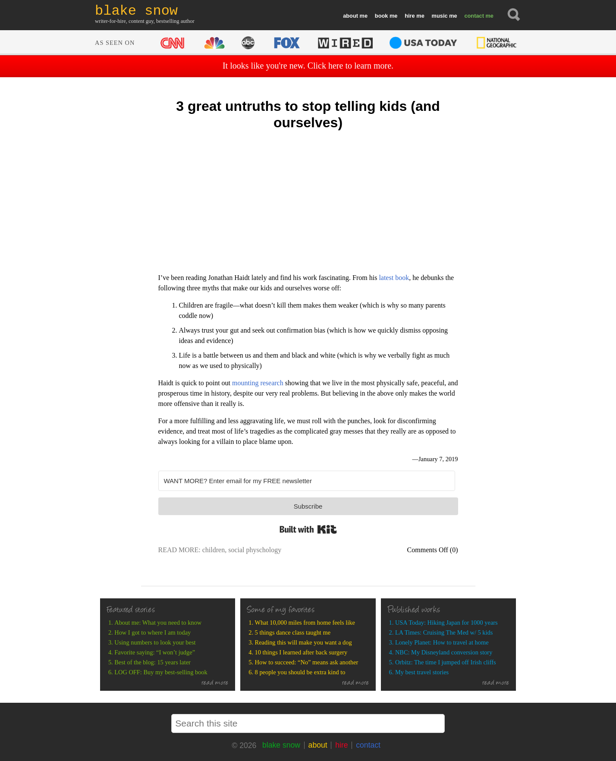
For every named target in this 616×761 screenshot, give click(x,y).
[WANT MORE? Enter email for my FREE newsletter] (306, 481)
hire (410, 16)
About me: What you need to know (157, 622)
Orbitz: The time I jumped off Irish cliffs (445, 662)
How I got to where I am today (152, 632)
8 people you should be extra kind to (300, 672)
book (381, 16)
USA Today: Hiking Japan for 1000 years (446, 622)
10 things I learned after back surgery (301, 652)
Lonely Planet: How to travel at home (442, 642)
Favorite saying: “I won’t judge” (154, 652)
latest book (394, 277)
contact (474, 16)
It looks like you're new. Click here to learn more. (308, 65)
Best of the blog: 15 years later (152, 662)
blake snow (281, 745)
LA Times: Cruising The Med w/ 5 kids (444, 632)
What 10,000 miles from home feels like (305, 622)
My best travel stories (422, 672)
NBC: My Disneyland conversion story (443, 652)
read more (215, 683)
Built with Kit (308, 529)
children (213, 549)
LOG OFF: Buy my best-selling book (160, 672)
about (350, 16)
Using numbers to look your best (154, 642)
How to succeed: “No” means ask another (306, 662)
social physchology (254, 549)
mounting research (257, 383)
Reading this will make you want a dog (303, 642)
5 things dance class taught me (292, 632)
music (440, 16)
